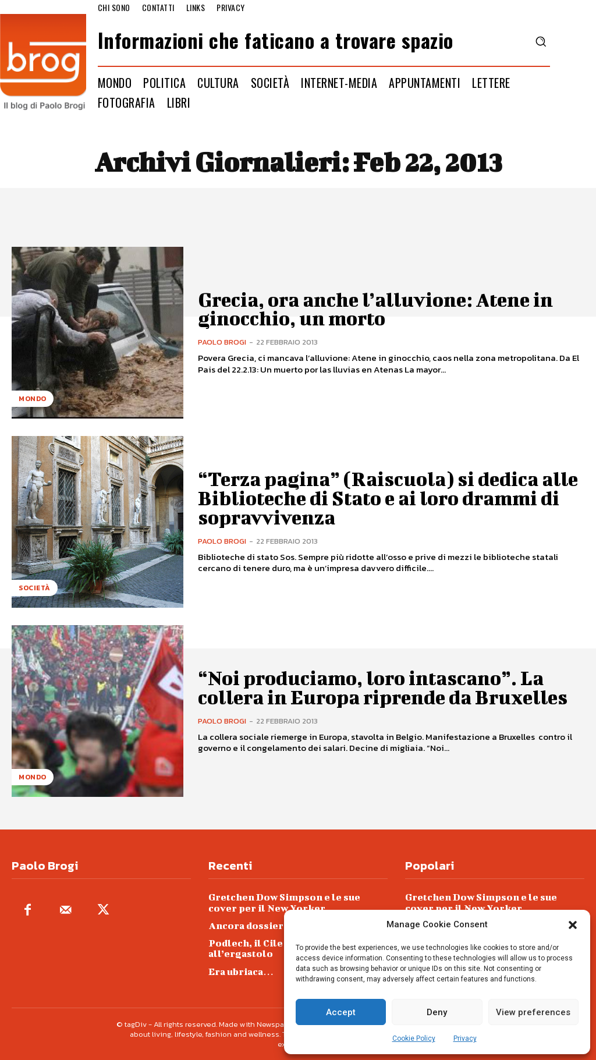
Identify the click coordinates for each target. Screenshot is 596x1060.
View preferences (533, 1012)
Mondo (33, 398)
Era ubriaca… (241, 970)
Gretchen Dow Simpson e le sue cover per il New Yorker (298, 902)
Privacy (465, 1038)
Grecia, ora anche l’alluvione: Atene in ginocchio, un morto (375, 309)
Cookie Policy (413, 1038)
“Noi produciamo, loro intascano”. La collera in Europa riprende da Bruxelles (382, 687)
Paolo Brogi (222, 342)
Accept (341, 1012)
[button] (573, 925)
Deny (437, 1012)
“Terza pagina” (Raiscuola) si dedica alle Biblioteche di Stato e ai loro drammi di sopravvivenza (387, 498)
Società (35, 588)
